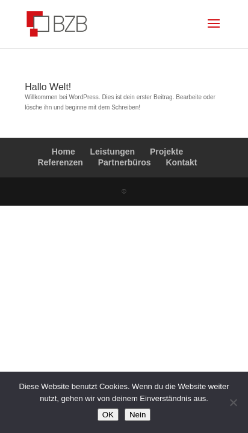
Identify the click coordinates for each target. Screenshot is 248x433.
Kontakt (181, 162)
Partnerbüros (124, 162)
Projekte (166, 151)
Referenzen (59, 162)
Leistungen (112, 151)
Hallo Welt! (48, 87)
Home (63, 151)
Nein (137, 414)
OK (108, 414)
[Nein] (233, 402)
